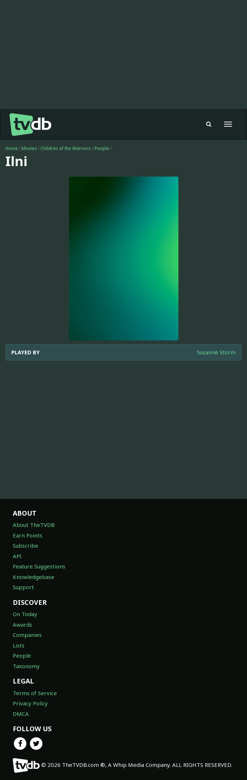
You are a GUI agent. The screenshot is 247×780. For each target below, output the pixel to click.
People (101, 148)
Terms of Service (35, 693)
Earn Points (27, 535)
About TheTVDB (34, 524)
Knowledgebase (33, 576)
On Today (25, 614)
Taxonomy (26, 666)
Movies (29, 148)
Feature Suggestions (39, 566)
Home (11, 148)
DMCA (21, 713)
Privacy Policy (30, 703)
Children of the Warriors (65, 148)
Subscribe (25, 545)
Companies (27, 634)
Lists (18, 645)
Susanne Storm (216, 352)
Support (23, 587)
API (17, 556)
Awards (22, 624)
